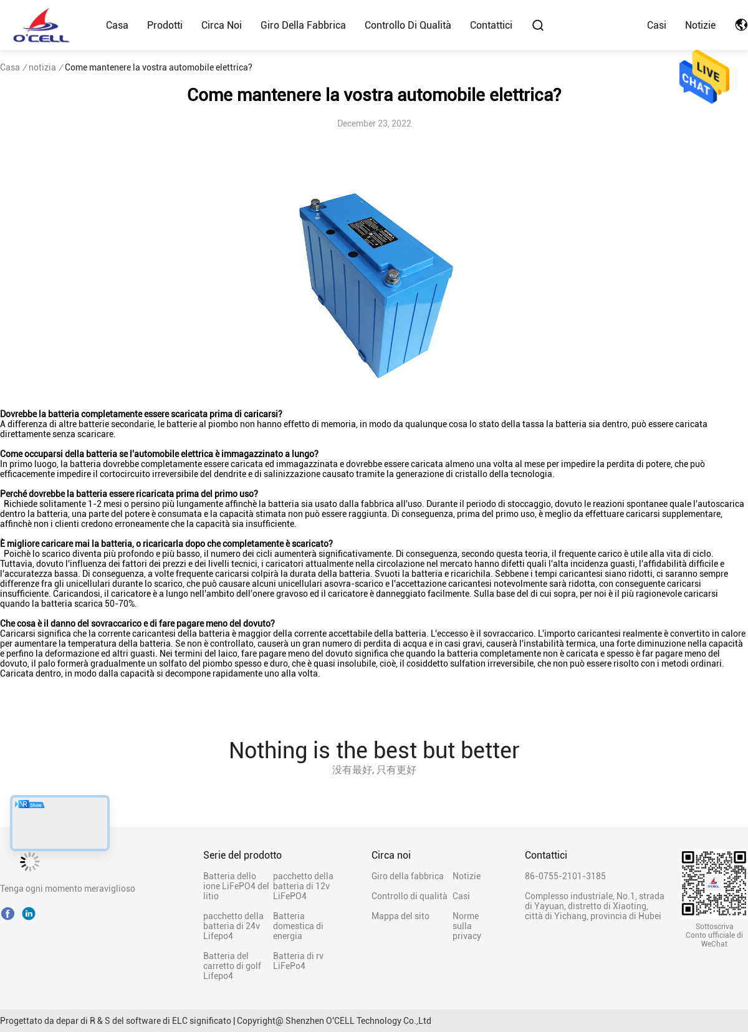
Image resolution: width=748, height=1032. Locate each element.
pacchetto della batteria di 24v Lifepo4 (233, 926)
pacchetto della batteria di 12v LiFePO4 (303, 886)
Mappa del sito (400, 916)
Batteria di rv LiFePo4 (298, 961)
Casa (117, 25)
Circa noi (221, 25)
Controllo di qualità (408, 25)
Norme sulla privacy (467, 926)
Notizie (700, 25)
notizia (42, 67)
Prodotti (165, 25)
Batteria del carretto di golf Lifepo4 (232, 966)
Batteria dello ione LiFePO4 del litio (236, 886)
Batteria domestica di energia (298, 926)
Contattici (491, 25)
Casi (656, 25)
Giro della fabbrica (303, 25)
